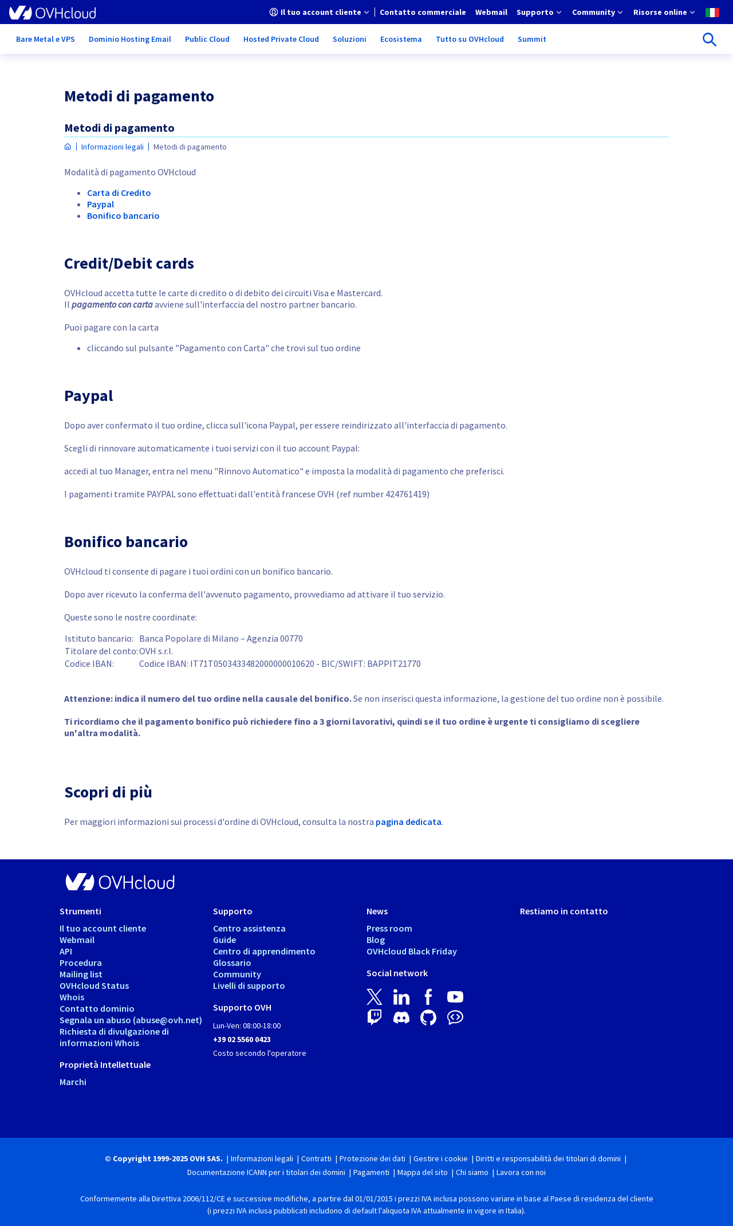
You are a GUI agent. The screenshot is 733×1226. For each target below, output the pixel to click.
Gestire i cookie (440, 1158)
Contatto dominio (97, 1008)
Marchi (73, 1081)
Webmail (77, 939)
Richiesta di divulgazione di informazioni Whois (114, 1036)
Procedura (81, 962)
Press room (389, 928)
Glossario (232, 962)
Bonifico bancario (123, 215)
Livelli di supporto (249, 985)
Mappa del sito (422, 1172)
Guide (224, 939)
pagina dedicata (409, 821)
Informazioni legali (112, 147)
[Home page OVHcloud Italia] (68, 147)
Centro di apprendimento (264, 951)
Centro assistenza (249, 928)
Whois (72, 997)
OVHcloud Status (94, 985)
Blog (375, 939)
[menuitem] (320, 12)
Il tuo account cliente (103, 928)
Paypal (100, 204)
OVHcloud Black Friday (411, 951)
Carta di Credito (119, 192)
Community (237, 974)
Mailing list (81, 974)
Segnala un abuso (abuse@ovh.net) (131, 1019)
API (66, 951)
